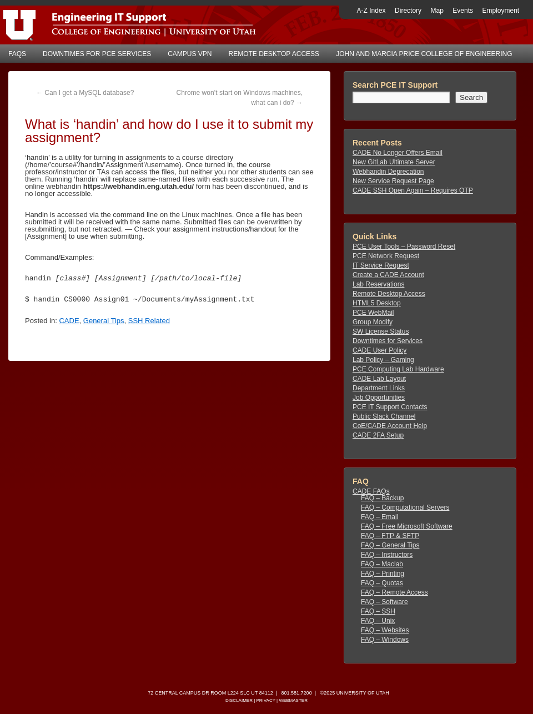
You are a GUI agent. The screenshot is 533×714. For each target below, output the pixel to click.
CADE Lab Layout (379, 379)
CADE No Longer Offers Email (398, 153)
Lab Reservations (378, 284)
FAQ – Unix (378, 621)
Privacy (265, 700)
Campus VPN (190, 54)
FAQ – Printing (382, 573)
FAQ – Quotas (382, 583)
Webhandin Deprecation (388, 171)
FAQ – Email (379, 517)
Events (462, 10)
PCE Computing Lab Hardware (398, 369)
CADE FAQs (371, 491)
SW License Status (381, 331)
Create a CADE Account (388, 275)
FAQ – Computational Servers (405, 507)
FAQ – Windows (385, 639)
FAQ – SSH (378, 611)
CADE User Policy (379, 350)
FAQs (17, 54)
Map (437, 10)
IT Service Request (381, 265)
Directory (408, 10)
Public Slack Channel (384, 416)
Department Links (379, 388)
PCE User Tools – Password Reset (404, 246)
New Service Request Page (393, 181)
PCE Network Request (386, 256)
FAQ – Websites (385, 630)
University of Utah (362, 693)
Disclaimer (239, 700)
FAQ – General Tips (390, 545)
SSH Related (149, 320)
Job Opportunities (379, 397)
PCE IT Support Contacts (390, 407)
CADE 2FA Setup (378, 435)
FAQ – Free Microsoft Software (406, 526)
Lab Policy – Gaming (383, 360)
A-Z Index (371, 10)
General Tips (103, 320)
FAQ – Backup (382, 498)
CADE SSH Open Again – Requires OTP (413, 190)
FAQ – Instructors (387, 555)
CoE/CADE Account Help (390, 426)
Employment (500, 10)
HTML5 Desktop (377, 303)
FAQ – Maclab (382, 564)
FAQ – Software (384, 602)
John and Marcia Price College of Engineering (424, 54)
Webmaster (293, 700)
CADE (69, 320)
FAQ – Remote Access (394, 592)
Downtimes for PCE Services (97, 54)
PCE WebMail (373, 312)
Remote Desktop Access (274, 54)
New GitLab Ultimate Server (394, 162)
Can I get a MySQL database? (85, 93)
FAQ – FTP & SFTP (390, 536)
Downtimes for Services (388, 341)
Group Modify (373, 322)
